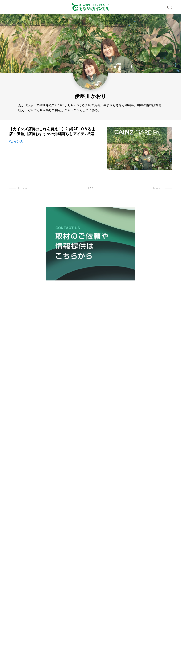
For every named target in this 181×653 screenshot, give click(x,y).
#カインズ (16, 141)
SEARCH (169, 7)
